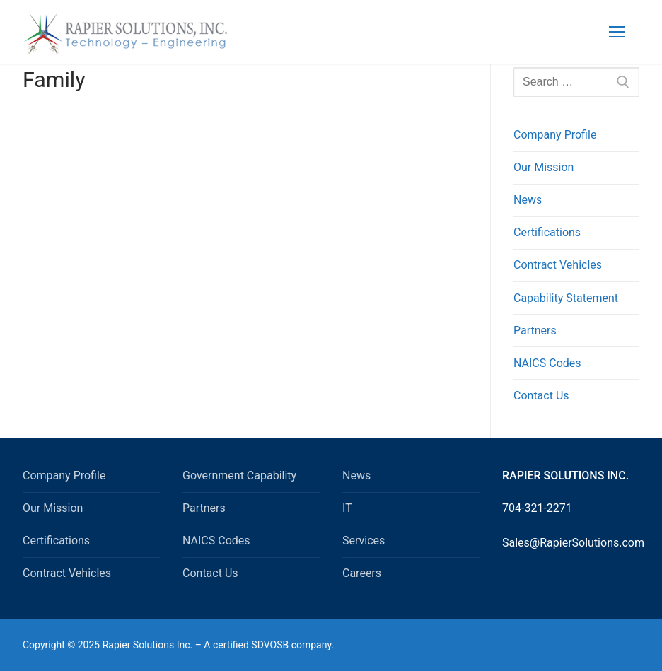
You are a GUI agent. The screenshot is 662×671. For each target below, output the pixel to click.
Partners (535, 330)
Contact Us (541, 395)
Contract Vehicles (557, 265)
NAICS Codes (547, 363)
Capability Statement (565, 298)
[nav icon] (616, 32)
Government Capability (239, 475)
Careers (361, 573)
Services (363, 540)
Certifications (547, 232)
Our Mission (543, 167)
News (527, 199)
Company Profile (554, 134)
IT (347, 508)
